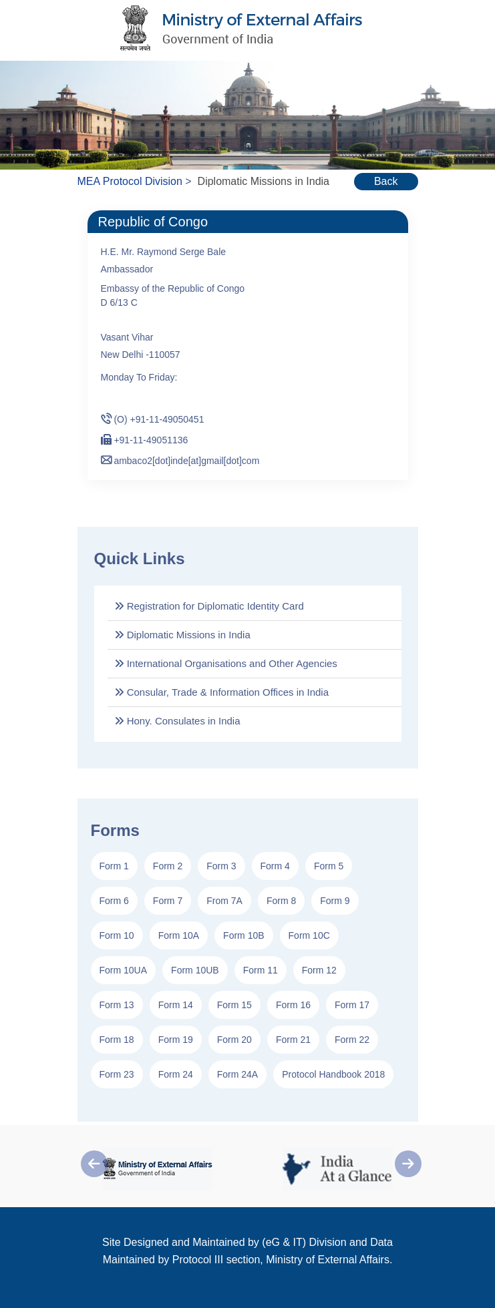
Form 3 (221, 866)
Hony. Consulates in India (177, 720)
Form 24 (175, 1074)
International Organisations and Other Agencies (225, 663)
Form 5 (328, 866)
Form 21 (293, 1039)
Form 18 (117, 1039)
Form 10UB (195, 970)
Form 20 (234, 1039)
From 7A (224, 900)
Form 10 (117, 935)
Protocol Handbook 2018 (333, 1074)
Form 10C (309, 935)
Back (386, 181)
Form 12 (319, 970)
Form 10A (178, 935)
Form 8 (281, 900)
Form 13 (117, 1005)
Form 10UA (124, 970)
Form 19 (175, 1039)
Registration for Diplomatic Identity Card (209, 606)
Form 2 (167, 866)
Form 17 (352, 1005)
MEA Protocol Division (129, 181)
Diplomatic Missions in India (182, 634)
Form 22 (352, 1039)
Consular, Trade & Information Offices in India (221, 692)
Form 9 (334, 900)
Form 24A (237, 1074)
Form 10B (243, 935)
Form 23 (117, 1074)
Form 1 (114, 866)
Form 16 (293, 1005)
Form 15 (234, 1005)
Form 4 (275, 866)
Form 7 (167, 900)
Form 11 (260, 970)
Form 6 (114, 900)
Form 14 (175, 1005)
